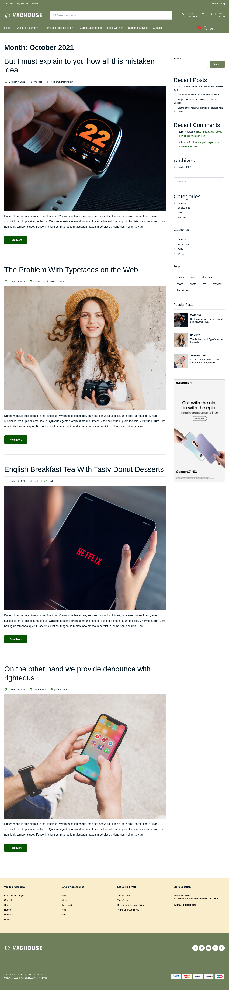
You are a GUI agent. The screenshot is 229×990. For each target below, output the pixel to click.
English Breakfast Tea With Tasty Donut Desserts (84, 469)
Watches (37, 82)
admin (182, 142)
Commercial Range (14, 895)
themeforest (67, 82)
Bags (63, 895)
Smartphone (39, 689)
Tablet (36, 481)
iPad (50, 481)
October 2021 (184, 167)
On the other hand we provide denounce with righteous (198, 109)
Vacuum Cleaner (26, 27)
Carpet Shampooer (91, 27)
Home (7, 27)
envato (53, 281)
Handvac (8, 914)
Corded (8, 900)
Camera (37, 281)
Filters (64, 900)
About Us (8, 3)
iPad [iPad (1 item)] (192, 277)
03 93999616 (190, 905)
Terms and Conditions (128, 909)
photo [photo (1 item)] (193, 284)
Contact (157, 27)
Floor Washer (115, 27)
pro (55, 481)
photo (61, 281)
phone (57, 689)
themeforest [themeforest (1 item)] (183, 290)
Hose (63, 909)
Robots (7, 909)
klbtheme (55, 82)
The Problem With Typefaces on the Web (71, 270)
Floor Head (66, 905)
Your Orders (123, 900)
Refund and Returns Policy (130, 905)
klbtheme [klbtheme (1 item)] (207, 277)
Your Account (123, 895)
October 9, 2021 (14, 82)
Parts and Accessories (58, 27)
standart (66, 689)
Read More (16, 239)
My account (22, 3)
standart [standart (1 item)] (217, 284)
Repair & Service (138, 27)
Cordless (8, 905)
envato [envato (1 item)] (180, 277)
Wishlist (35, 3)
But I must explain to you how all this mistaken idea (199, 88)
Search (177, 58)
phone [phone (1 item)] (180, 284)
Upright (8, 919)
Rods (63, 914)
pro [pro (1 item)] (204, 284)
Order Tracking (218, 3)
